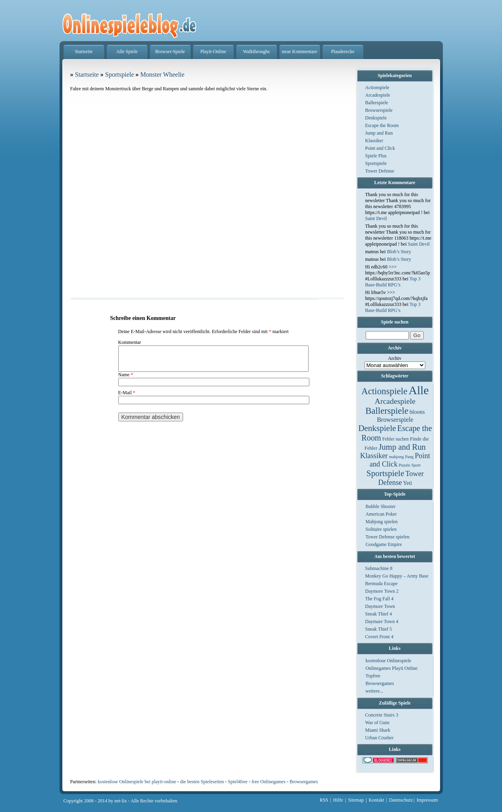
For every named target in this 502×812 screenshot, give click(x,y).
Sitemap (356, 800)
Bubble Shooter (381, 506)
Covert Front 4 (379, 636)
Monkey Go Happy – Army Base (396, 576)
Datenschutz (400, 800)
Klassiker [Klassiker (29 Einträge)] (374, 456)
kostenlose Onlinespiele (388, 660)
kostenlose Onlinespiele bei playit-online (137, 781)
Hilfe (338, 800)
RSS (324, 800)
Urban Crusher (379, 738)
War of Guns (377, 722)
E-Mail (126, 397)
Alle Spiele (127, 51)
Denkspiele (376, 118)
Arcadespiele (377, 95)
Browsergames (380, 683)
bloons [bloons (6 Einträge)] (417, 412)
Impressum (427, 800)
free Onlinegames (268, 781)
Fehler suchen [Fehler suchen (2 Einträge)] (395, 439)
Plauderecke (343, 51)
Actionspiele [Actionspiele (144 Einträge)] (384, 391)
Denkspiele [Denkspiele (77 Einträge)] (377, 428)
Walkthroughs (256, 51)
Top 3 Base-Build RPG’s (393, 282)
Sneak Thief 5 (378, 629)
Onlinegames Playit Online (392, 668)
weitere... (374, 691)
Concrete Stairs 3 (381, 715)
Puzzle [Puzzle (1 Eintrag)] (404, 465)
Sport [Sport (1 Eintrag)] (415, 465)
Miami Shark (377, 730)
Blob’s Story (399, 251)
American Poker (381, 514)
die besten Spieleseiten (202, 781)
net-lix (120, 801)
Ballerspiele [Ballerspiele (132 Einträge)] (386, 411)
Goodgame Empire (384, 544)
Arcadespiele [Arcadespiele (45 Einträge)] (395, 401)
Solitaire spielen (381, 529)
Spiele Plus (376, 156)
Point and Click (380, 148)
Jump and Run (379, 133)
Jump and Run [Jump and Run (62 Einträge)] (402, 447)
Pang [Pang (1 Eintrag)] (409, 457)
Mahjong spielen (382, 521)
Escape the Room (382, 125)
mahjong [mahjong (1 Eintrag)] (396, 457)
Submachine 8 (378, 568)
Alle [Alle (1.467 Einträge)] (418, 390)
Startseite (84, 51)
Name (125, 379)
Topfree (373, 676)
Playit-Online (213, 51)
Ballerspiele (376, 102)
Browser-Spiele (170, 51)
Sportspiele (376, 163)
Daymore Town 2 (382, 591)
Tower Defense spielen (388, 537)
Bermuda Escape (381, 583)
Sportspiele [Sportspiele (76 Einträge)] (385, 473)
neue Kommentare (299, 51)
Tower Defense (379, 171)
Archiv (394, 358)
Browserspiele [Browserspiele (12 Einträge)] (395, 419)
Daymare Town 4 (381, 621)
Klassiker (374, 140)
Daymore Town (380, 606)
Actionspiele (377, 87)
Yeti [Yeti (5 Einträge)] (407, 483)
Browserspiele (379, 110)
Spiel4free (237, 781)
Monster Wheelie (162, 74)
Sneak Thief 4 (378, 614)
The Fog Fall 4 (379, 599)
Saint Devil (376, 218)
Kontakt (376, 800)
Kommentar (129, 342)
